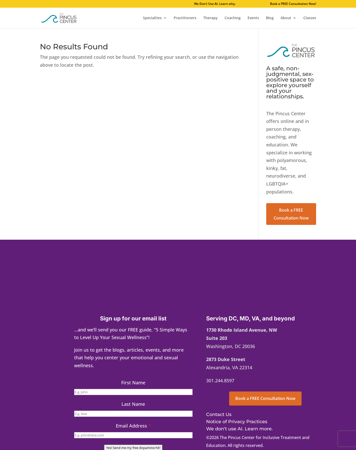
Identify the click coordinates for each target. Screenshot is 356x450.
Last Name (133, 404)
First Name (133, 382)
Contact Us (218, 414)
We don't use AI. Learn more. (239, 429)
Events (253, 18)
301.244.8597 (220, 380)
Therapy (210, 18)
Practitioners (185, 18)
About (286, 18)
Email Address (133, 426)
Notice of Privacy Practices (236, 421)
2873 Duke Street (225, 359)
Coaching (233, 18)
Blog (270, 18)
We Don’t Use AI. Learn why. (229, 4)
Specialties (152, 18)
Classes (309, 18)
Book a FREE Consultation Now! (293, 4)
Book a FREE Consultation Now (291, 214)
